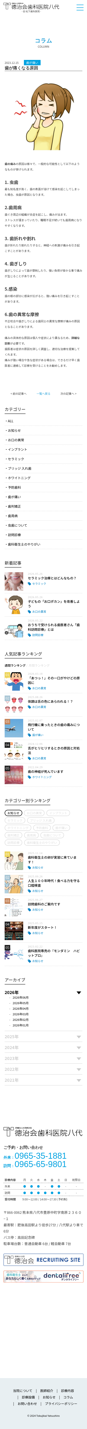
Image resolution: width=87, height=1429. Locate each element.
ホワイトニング (19, 477)
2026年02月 (21, 1019)
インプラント (17, 449)
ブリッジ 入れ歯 (19, 468)
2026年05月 (21, 1003)
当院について (22, 1390)
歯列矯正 (14, 506)
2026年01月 (21, 1025)
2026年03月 (21, 1014)
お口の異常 (16, 440)
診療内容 (67, 1390)
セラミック (16, 459)
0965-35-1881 (35, 1156)
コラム (68, 1397)
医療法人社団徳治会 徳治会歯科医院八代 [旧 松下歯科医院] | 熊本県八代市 (31, 7)
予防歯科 (14, 487)
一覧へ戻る (43, 393)
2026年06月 (21, 997)
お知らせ (14, 430)
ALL (10, 421)
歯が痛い (14, 496)
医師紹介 (46, 1390)
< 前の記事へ (18, 393)
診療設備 (28, 1397)
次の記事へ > (68, 393)
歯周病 (13, 515)
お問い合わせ (27, 1403)
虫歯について (17, 525)
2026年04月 (21, 1008)
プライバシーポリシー (61, 1403)
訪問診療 (14, 534)
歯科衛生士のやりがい (24, 544)
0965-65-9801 (35, 1164)
